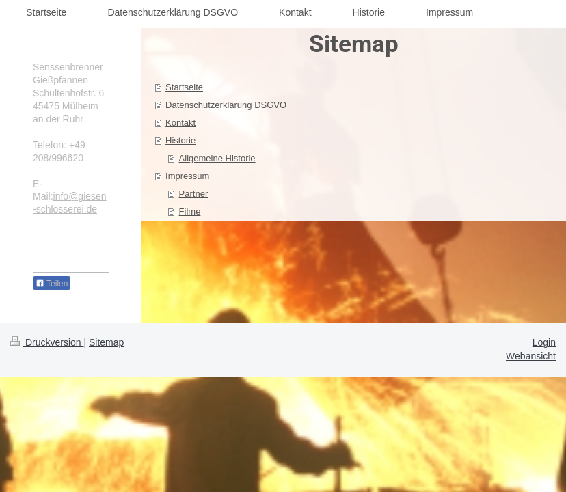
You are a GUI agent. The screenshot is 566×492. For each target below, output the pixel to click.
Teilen (52, 283)
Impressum (187, 176)
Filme (190, 211)
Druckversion (46, 342)
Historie (180, 140)
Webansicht (531, 356)
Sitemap (106, 342)
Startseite (184, 87)
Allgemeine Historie (217, 158)
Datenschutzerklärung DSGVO (225, 105)
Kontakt (180, 123)
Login (544, 342)
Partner (193, 194)
